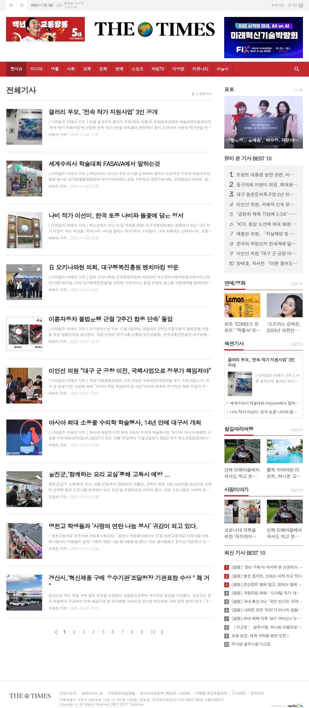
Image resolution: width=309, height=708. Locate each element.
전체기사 (205, 93)
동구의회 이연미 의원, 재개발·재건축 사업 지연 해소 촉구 (267, 185)
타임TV (157, 69)
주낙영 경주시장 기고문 (251, 644)
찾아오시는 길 (92, 693)
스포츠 (137, 69)
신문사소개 (67, 693)
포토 (229, 89)
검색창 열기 (297, 69)
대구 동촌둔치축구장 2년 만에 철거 (267, 194)
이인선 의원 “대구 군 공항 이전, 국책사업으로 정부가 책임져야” (267, 253)
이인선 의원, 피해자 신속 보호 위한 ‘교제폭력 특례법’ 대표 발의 (267, 204)
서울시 (222, 69)
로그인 (292, 5)
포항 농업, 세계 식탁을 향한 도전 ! (259, 635)
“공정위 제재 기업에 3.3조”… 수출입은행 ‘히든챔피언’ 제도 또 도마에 (267, 214)
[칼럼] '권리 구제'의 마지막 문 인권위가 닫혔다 (267, 567)
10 (152, 632)
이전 (56, 632)
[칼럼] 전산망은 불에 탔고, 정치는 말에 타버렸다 (267, 584)
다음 (161, 632)
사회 (71, 69)
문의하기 (257, 693)
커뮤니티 (200, 69)
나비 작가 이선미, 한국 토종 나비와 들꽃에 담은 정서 (265, 412)
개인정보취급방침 (121, 693)
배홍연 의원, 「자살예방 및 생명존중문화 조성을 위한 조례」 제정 (267, 234)
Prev (232, 122)
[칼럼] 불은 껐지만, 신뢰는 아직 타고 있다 (266, 576)
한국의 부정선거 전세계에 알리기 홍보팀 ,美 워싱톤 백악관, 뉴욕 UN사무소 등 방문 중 (267, 244)
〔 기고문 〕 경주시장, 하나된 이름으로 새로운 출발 (267, 627)
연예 (119, 69)
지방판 (178, 69)
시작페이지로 (11, 5)
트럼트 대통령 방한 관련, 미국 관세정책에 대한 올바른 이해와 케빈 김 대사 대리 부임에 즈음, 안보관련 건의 (267, 175)
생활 (54, 69)
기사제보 (239, 693)
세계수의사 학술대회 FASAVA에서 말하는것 (265, 403)
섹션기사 (234, 343)
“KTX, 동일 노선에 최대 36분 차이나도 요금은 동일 (267, 224)
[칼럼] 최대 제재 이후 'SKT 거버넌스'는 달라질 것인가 (267, 618)
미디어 (36, 69)
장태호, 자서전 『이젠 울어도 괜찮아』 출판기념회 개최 (267, 263)
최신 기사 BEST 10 (244, 552)
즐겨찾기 (22, 5)
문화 (103, 69)
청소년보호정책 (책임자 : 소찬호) (165, 693)
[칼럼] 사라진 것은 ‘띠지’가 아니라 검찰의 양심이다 (267, 610)
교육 (87, 69)
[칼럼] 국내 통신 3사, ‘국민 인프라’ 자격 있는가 (267, 601)
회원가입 (277, 5)
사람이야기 (236, 489)
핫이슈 (16, 69)
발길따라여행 (238, 429)
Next (295, 122)
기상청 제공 (71, 7)
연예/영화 (234, 283)
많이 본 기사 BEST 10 (247, 158)
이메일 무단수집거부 (211, 693)
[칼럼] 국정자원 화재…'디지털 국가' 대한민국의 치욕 (267, 593)
